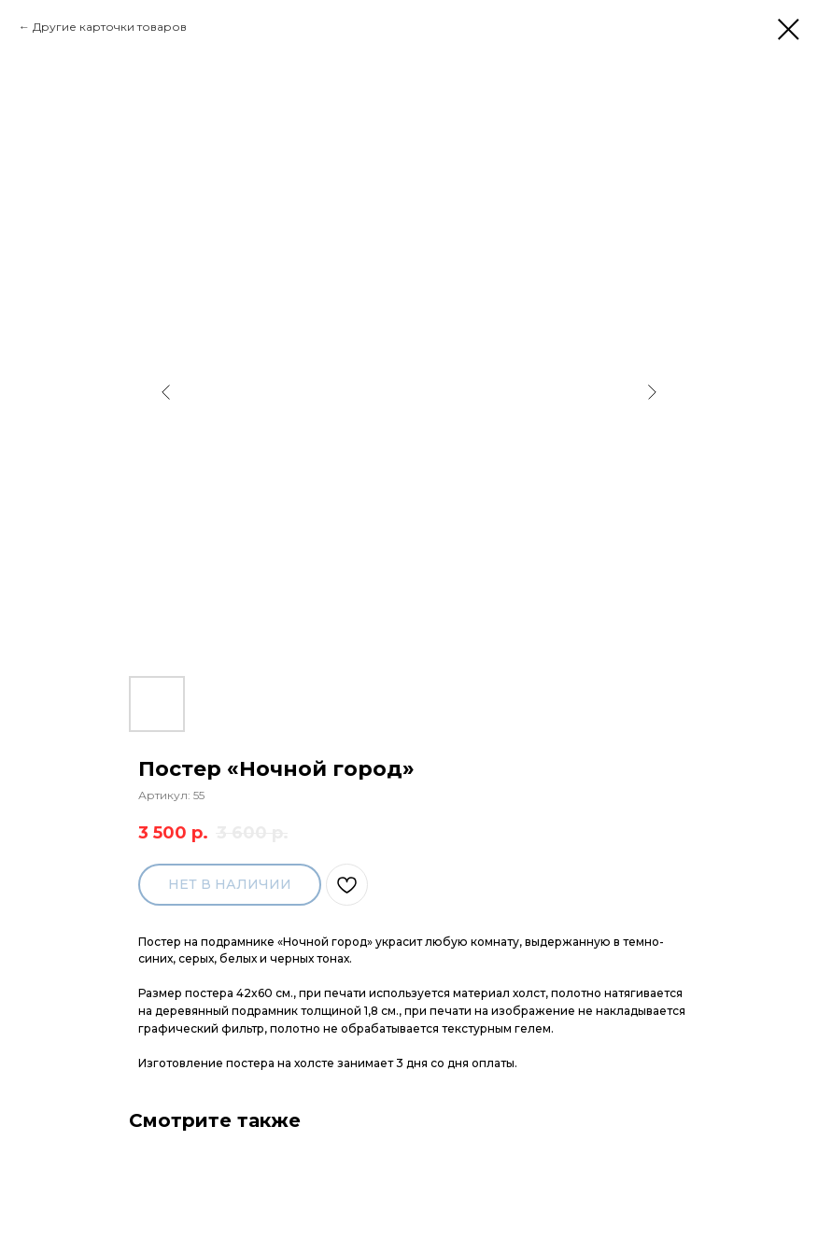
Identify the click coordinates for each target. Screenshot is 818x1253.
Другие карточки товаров (110, 27)
